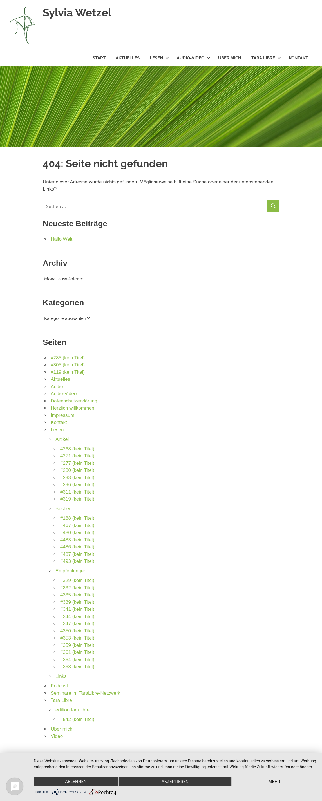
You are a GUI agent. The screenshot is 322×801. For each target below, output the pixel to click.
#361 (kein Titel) (77, 652)
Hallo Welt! (62, 239)
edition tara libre (72, 710)
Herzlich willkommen (72, 408)
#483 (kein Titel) (77, 540)
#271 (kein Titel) (77, 456)
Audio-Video (193, 58)
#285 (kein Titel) (68, 357)
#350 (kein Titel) (77, 631)
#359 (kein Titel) (77, 645)
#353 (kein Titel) (77, 638)
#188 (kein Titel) (77, 518)
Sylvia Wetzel (77, 12)
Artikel (62, 439)
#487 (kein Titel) (77, 554)
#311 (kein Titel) (77, 492)
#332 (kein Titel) (77, 587)
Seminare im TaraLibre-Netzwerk (85, 693)
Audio (57, 386)
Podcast (59, 686)
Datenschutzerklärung (74, 401)
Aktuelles (128, 58)
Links (61, 676)
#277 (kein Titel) (77, 463)
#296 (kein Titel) (77, 484)
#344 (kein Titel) (77, 616)
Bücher (63, 508)
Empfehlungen (70, 571)
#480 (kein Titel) (77, 532)
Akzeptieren (175, 781)
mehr (274, 781)
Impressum (62, 415)
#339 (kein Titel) (77, 602)
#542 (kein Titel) (77, 719)
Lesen (159, 58)
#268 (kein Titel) (77, 449)
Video (57, 736)
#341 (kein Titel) (77, 609)
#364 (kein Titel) (77, 659)
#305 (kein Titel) (68, 365)
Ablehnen (75, 781)
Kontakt (298, 58)
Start (99, 58)
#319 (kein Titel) (77, 499)
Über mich (229, 58)
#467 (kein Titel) (77, 525)
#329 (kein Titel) (77, 580)
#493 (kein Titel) (77, 561)
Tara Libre (266, 58)
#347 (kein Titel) (77, 623)
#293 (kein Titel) (77, 477)
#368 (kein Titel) (77, 666)
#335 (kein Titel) (77, 595)
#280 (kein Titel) (77, 470)
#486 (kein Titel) (77, 547)
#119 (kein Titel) (68, 372)
